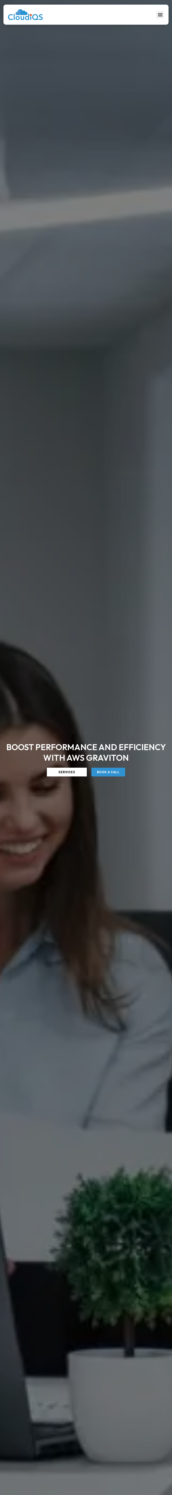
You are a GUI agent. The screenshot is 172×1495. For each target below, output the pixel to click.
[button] (160, 14)
